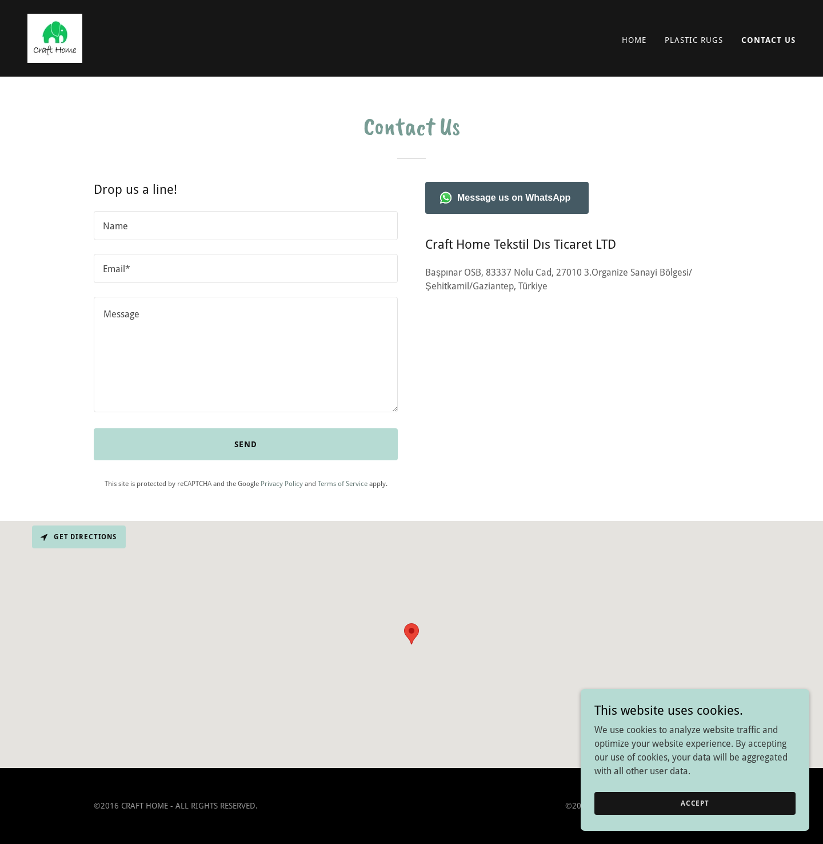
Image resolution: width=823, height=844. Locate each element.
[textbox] (246, 225)
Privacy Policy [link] (282, 484)
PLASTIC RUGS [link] (694, 40)
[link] (54, 37)
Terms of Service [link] (342, 484)
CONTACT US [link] (768, 40)
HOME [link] (634, 40)
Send (245, 444)
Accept (695, 803)
